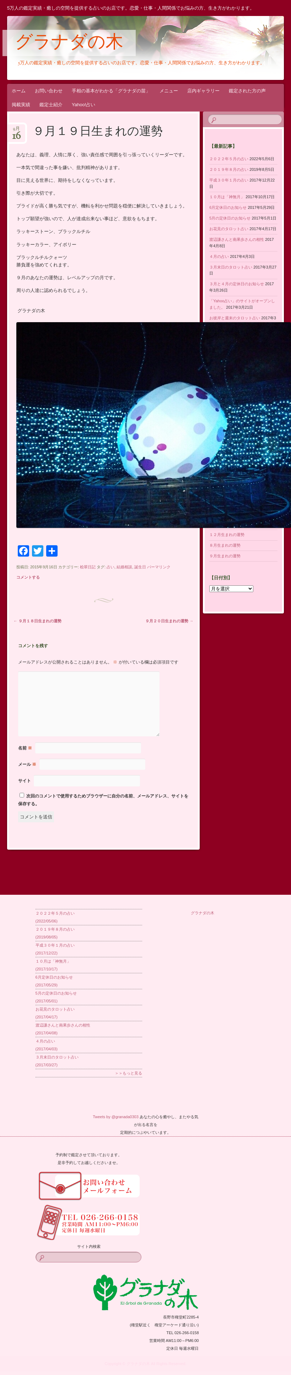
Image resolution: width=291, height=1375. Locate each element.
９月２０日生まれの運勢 (169, 621)
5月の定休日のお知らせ (229, 218)
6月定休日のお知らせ (228, 207)
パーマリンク (159, 567)
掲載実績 (21, 104)
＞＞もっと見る (128, 1073)
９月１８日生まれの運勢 (37, 621)
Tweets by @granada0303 (116, 1117)
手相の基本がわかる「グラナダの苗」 (111, 90)
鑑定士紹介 (51, 104)
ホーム (19, 90)
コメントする (28, 577)
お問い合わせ (49, 90)
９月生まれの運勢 (225, 556)
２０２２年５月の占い (228, 159)
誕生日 (140, 567)
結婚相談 (124, 567)
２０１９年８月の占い (228, 169)
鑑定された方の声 (247, 90)
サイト (24, 780)
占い (110, 567)
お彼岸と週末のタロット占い (234, 318)
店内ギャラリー (203, 90)
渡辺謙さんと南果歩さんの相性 (236, 239)
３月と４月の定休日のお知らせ (236, 284)
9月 (16, 131)
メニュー (169, 90)
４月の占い (219, 256)
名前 (25, 748)
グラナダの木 (69, 43)
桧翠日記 (88, 567)
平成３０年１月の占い (228, 180)
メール (27, 764)
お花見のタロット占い (228, 229)
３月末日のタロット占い (230, 267)
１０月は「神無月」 (226, 197)
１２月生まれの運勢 (226, 534)
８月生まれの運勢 (225, 545)
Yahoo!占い (83, 104)
